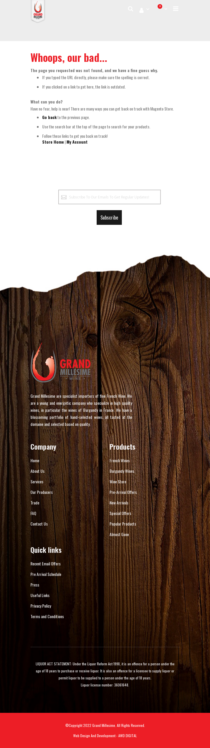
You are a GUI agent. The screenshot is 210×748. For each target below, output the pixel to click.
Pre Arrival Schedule (45, 574)
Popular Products (123, 524)
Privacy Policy (40, 606)
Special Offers (120, 513)
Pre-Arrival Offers (123, 492)
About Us (37, 471)
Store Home (53, 142)
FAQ (33, 513)
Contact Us (39, 524)
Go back (49, 117)
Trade (34, 502)
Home (34, 460)
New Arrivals (119, 502)
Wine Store (118, 481)
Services (36, 481)
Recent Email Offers (45, 563)
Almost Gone (119, 534)
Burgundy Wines (122, 471)
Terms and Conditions (47, 616)
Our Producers (41, 492)
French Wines (120, 460)
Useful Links (39, 595)
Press (34, 585)
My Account (77, 142)
